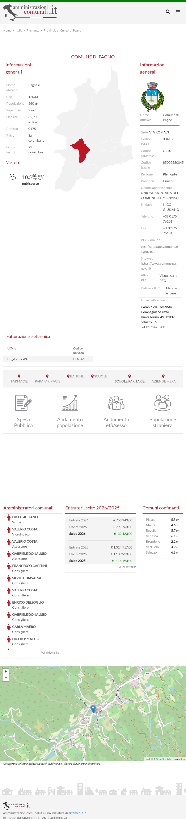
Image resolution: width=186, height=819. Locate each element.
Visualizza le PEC (168, 277)
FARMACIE (19, 381)
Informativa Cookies (86, 791)
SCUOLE (100, 376)
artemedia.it (77, 781)
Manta (151, 525)
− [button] (5, 647)
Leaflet (148, 727)
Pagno (77, 30)
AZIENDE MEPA (164, 381)
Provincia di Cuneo (56, 30)
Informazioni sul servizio (20, 791)
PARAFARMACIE (47, 381)
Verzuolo (152, 547)
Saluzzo (151, 552)
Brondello (153, 541)
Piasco (150, 519)
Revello (151, 530)
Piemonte (33, 30)
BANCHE (77, 376)
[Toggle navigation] (168, 11)
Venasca (152, 536)
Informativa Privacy (55, 791)
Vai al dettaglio (50, 621)
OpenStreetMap (164, 727)
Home (7, 30)
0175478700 (155, 327)
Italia (19, 30)
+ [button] (5, 640)
